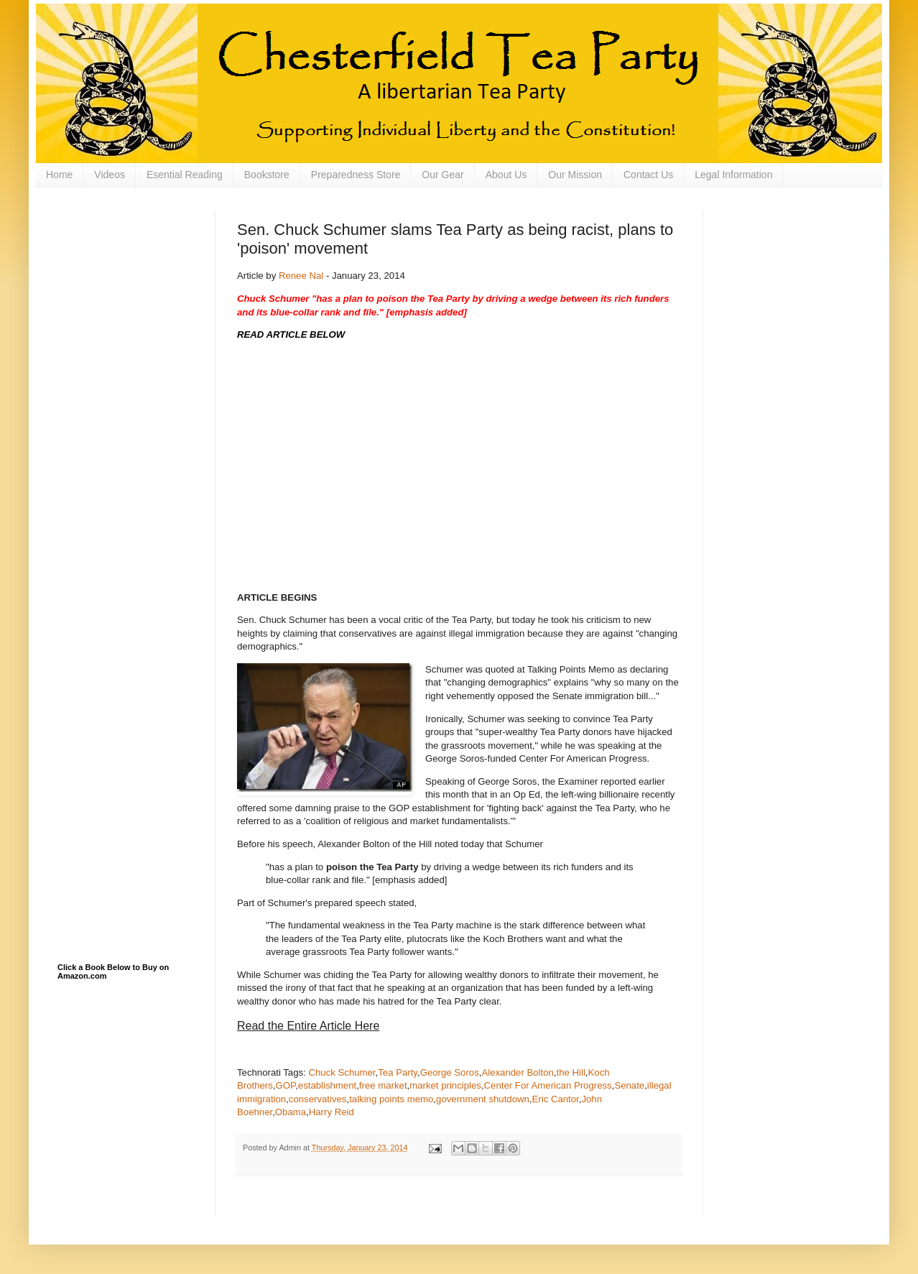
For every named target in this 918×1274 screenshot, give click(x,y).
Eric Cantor (555, 1099)
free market (383, 1085)
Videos (109, 174)
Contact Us (648, 174)
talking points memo (391, 1099)
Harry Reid (331, 1112)
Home (59, 174)
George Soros (449, 1072)
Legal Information (733, 174)
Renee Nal (301, 275)
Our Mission (575, 174)
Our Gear (442, 174)
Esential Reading (185, 174)
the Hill (571, 1072)
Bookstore (266, 174)
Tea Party (397, 1072)
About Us (506, 174)
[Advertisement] (129, 281)
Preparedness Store (356, 174)
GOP (286, 1085)
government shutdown (482, 1099)
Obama (290, 1112)
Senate (629, 1085)
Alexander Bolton (517, 1072)
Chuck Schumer (341, 1072)
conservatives (318, 1099)
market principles (445, 1085)
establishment (327, 1085)
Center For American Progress (548, 1085)
